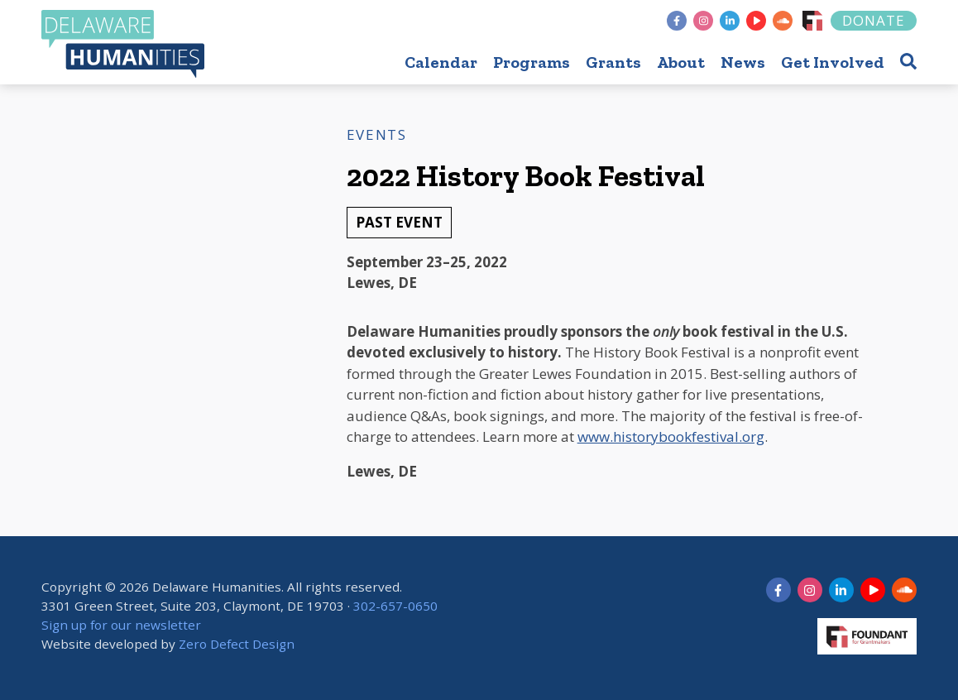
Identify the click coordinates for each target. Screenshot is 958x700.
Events (377, 134)
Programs (531, 62)
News (743, 62)
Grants (613, 62)
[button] (908, 61)
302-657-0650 (395, 605)
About (681, 62)
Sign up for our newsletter (121, 624)
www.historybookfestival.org (670, 436)
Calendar (441, 62)
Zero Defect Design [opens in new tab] (237, 643)
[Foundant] (812, 21)
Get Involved (832, 62)
